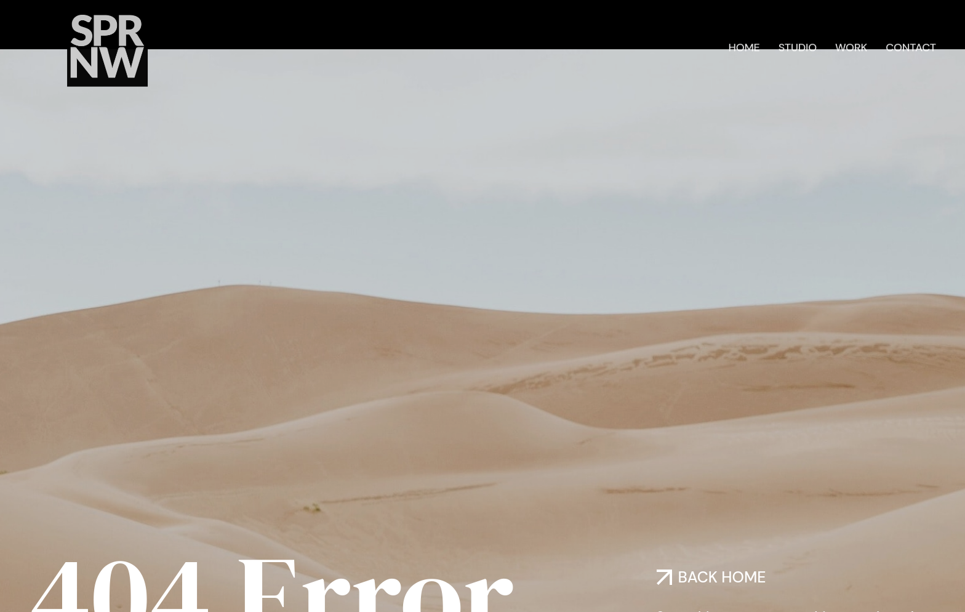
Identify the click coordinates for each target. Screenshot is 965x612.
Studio (798, 45)
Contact (911, 45)
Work (851, 45)
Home (743, 45)
